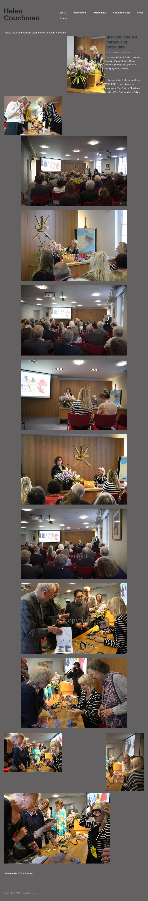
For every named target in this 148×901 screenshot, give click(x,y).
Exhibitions (103, 13)
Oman (117, 61)
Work (64, 13)
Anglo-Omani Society (121, 57)
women (124, 68)
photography (120, 64)
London (109, 61)
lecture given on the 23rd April (39, 32)
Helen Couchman (121, 52)
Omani (124, 61)
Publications (82, 13)
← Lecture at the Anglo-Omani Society (123, 80)
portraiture (132, 64)
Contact (80, 18)
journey (136, 57)
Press (64, 18)
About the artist (126, 13)
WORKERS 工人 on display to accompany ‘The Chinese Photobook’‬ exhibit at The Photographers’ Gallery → (124, 88)
